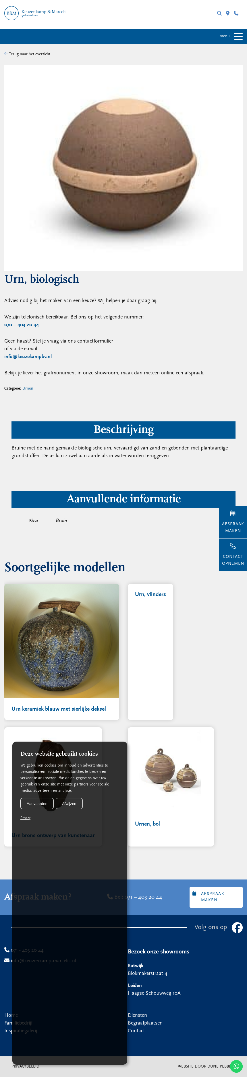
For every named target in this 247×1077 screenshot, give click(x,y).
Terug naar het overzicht (27, 54)
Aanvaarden (37, 804)
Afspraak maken (208, 896)
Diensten (137, 1015)
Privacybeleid (25, 1066)
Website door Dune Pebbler (207, 1066)
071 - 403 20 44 (236, 13)
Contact (136, 1031)
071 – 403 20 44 (143, 897)
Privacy (25, 818)
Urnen (27, 388)
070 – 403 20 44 (21, 325)
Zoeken (219, 13)
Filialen (227, 13)
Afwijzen (69, 804)
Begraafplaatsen (145, 1023)
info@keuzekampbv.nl (28, 356)
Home (11, 1015)
